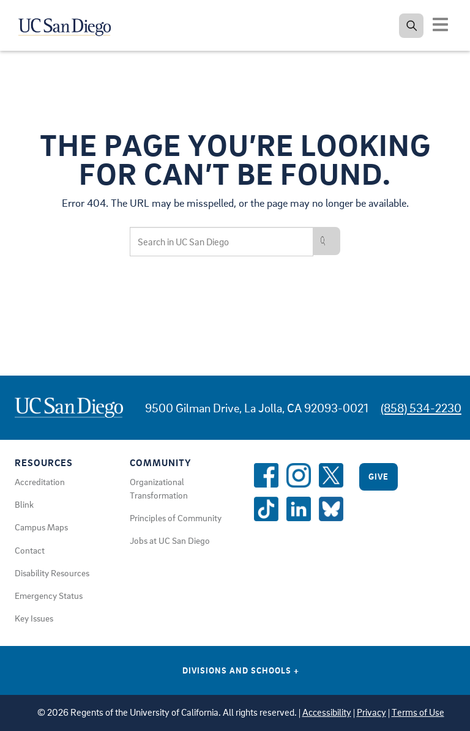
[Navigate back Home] (72, 24)
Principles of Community (176, 517)
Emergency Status (49, 595)
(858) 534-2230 (421, 407)
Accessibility (326, 712)
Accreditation (40, 481)
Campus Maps (41, 526)
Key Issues (34, 617)
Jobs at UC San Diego (170, 540)
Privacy (371, 712)
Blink (24, 504)
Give (378, 476)
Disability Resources (52, 572)
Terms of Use (418, 712)
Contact (30, 549)
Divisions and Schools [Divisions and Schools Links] (240, 670)
